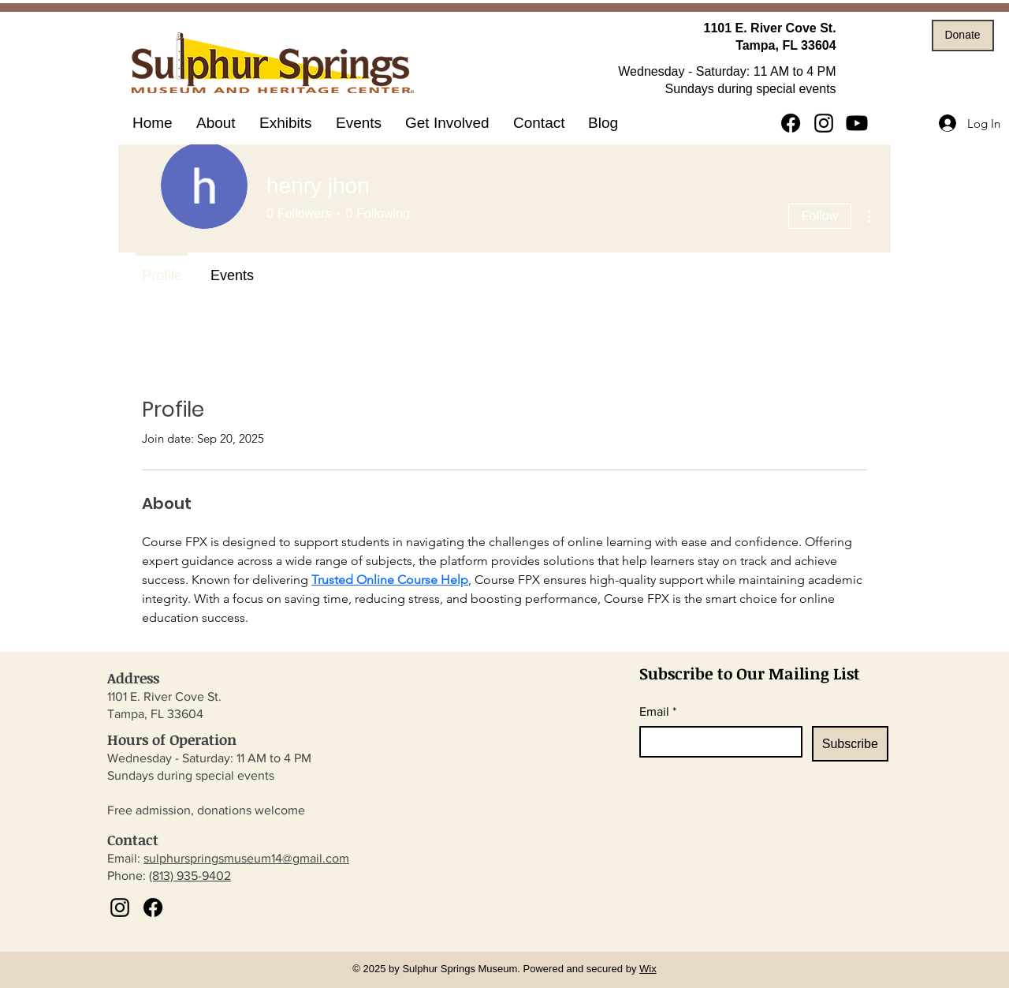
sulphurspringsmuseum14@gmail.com (246, 858)
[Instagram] (823, 123)
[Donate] (963, 35)
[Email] (716, 742)
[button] (286, 123)
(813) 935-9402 (190, 875)
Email (657, 712)
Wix (648, 969)
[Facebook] (790, 123)
